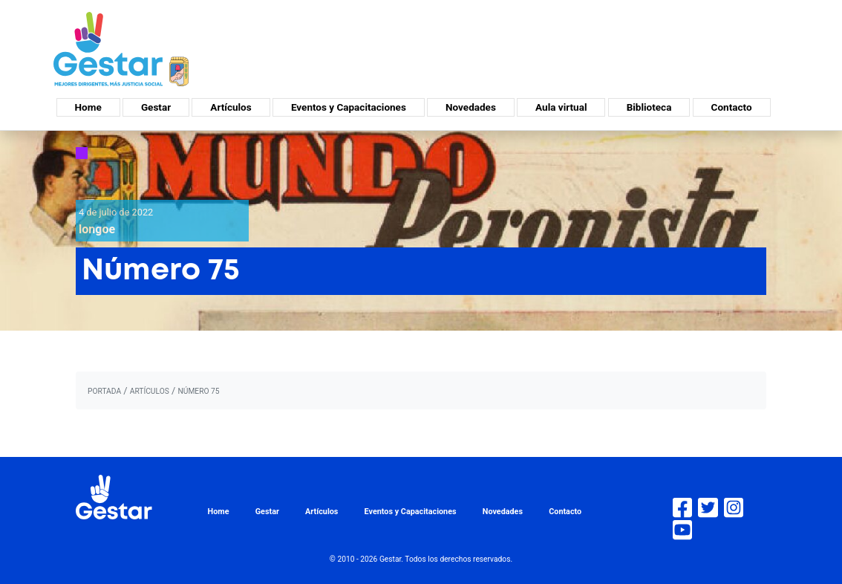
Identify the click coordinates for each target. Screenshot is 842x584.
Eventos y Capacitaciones (348, 107)
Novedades (471, 107)
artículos (149, 391)
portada (104, 391)
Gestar (156, 107)
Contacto (731, 107)
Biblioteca (649, 107)
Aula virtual (561, 107)
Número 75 (198, 391)
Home (88, 107)
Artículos (230, 107)
